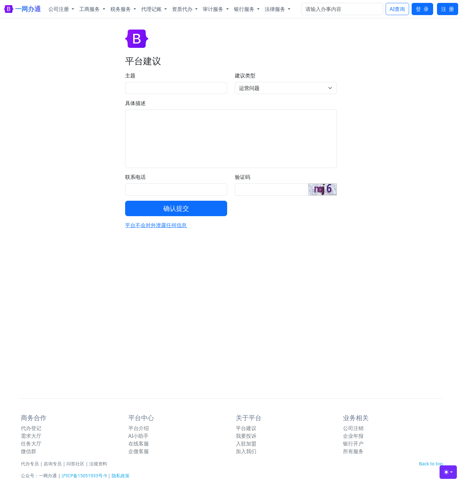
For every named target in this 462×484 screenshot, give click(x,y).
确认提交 (176, 208)
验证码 (242, 176)
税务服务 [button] (121, 9)
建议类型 (245, 75)
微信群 (28, 451)
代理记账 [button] (152, 9)
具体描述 (135, 103)
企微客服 (138, 451)
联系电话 (135, 176)
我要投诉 (246, 435)
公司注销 (353, 428)
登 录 (422, 9)
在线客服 (138, 443)
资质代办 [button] (183, 9)
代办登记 (31, 428)
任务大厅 (31, 443)
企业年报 (353, 435)
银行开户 (353, 443)
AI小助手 (138, 435)
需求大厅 (31, 435)
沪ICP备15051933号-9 (84, 475)
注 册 (447, 9)
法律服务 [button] (276, 9)
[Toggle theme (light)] (448, 472)
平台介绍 (138, 428)
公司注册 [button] (59, 9)
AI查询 (397, 9)
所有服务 (353, 451)
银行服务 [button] (245, 9)
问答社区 (75, 464)
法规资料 (98, 464)
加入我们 (246, 451)
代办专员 (30, 464)
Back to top (431, 464)
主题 (130, 75)
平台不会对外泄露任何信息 (156, 225)
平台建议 (246, 428)
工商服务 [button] (90, 9)
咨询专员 (53, 464)
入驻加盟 (246, 443)
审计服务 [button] (214, 9)
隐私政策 (121, 475)
